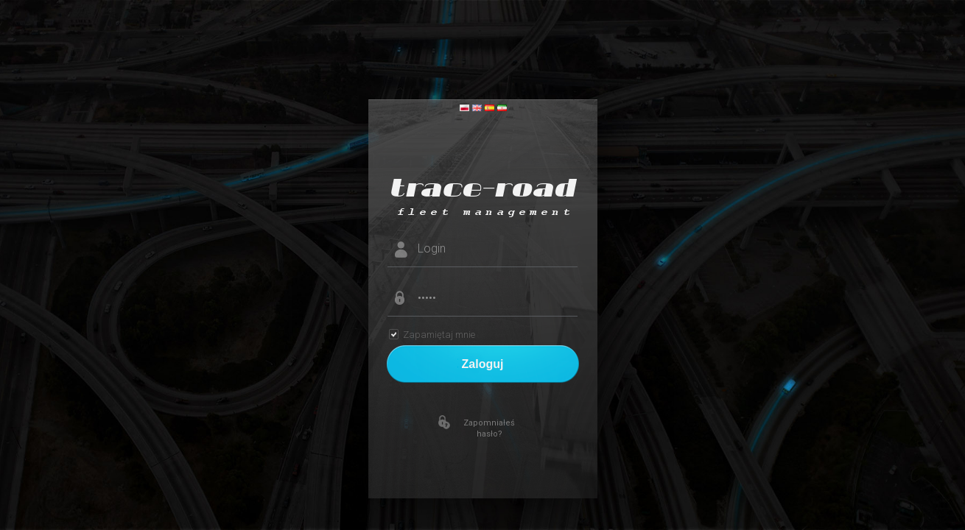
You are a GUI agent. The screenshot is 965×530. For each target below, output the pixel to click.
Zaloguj (483, 364)
